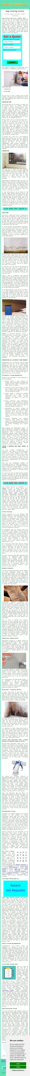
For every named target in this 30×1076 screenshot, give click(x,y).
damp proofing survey (15, 197)
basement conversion (21, 864)
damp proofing (8, 28)
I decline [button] (18, 1067)
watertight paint (6, 337)
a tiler (16, 868)
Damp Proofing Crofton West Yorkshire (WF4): (14, 18)
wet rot (26, 123)
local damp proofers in (8, 917)
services (4, 508)
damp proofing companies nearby (14, 914)
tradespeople (11, 860)
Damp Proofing (4, 1061)
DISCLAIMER (26, 8)
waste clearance (13, 867)
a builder (23, 873)
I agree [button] (18, 1063)
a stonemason (10, 865)
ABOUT (18, 8)
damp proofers (20, 500)
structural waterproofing (20, 991)
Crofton (4, 488)
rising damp (19, 223)
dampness (13, 67)
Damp (3, 428)
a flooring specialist (20, 871)
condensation (7, 170)
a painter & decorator (12, 872)
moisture (22, 388)
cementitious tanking (7, 670)
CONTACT (21, 8)
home (3, 855)
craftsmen (4, 876)
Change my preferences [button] (18, 1070)
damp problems (9, 353)
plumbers (4, 871)
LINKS (15, 8)
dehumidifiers (24, 400)
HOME (12, 8)
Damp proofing (6, 486)
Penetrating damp (6, 104)
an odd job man (24, 865)
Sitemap (3, 1060)
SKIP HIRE (17, 869)
